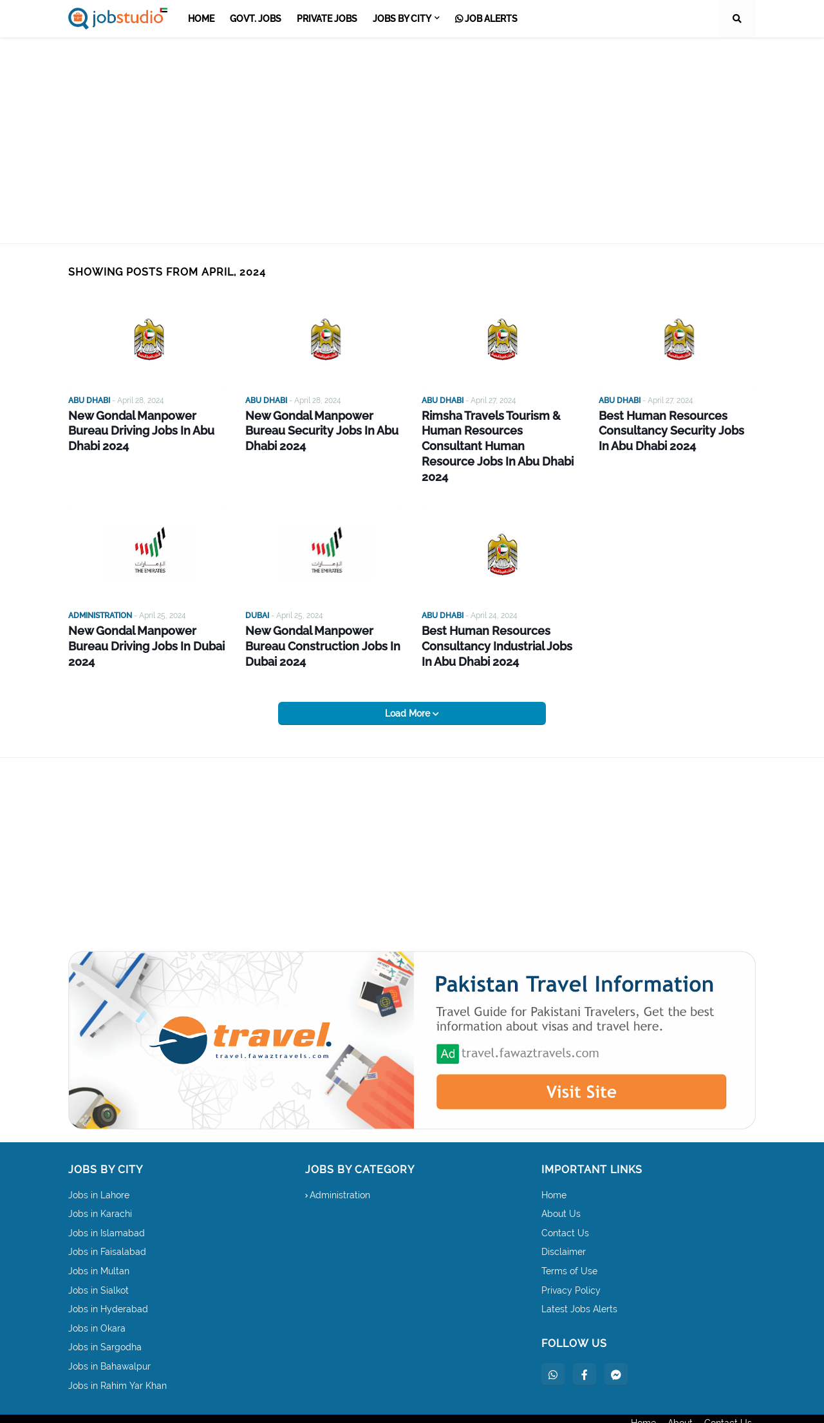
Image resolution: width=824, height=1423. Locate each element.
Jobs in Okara (97, 1299)
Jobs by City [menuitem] (402, 19)
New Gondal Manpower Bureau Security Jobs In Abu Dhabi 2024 (322, 428)
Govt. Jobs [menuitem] (255, 19)
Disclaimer (563, 1223)
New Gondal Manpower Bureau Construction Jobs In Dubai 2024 (322, 619)
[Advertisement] (412, 140)
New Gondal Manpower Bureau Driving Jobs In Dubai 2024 (145, 613)
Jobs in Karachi (100, 1185)
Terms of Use (569, 1242)
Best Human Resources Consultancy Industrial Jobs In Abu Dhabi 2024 (496, 619)
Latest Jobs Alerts (579, 1280)
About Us (561, 1185)
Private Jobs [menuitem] (327, 19)
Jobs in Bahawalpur (109, 1337)
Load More (409, 684)
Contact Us (565, 1203)
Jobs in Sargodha (105, 1318)
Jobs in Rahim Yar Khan (117, 1356)
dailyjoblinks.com (181, 1404)
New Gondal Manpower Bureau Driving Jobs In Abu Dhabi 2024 (145, 421)
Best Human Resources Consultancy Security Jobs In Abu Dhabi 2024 (670, 428)
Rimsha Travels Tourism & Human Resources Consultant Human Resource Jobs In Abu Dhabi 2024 (496, 434)
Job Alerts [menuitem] (486, 19)
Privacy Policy (571, 1261)
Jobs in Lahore (98, 1165)
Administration (340, 1165)
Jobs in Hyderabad (108, 1280)
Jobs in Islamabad (106, 1203)
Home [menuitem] (201, 19)
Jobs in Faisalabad (107, 1223)
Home (553, 1165)
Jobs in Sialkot (98, 1261)
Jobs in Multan (98, 1242)
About (680, 1404)
